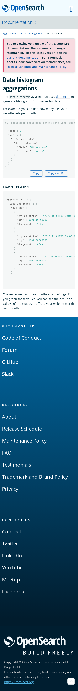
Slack (8, 374)
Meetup (11, 580)
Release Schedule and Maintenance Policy (36, 67)
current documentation (23, 57)
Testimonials (16, 465)
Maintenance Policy (24, 441)
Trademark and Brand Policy (35, 477)
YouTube (12, 568)
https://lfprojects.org (19, 682)
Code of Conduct (21, 338)
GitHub (10, 362)
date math (63, 97)
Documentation (20, 22)
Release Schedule (22, 429)
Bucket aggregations (31, 33)
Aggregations (10, 33)
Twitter (10, 544)
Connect (11, 531)
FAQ (7, 453)
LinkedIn (12, 556)
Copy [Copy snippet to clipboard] (36, 173)
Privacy (10, 489)
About (9, 417)
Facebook (13, 592)
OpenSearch (24, 8)
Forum (9, 350)
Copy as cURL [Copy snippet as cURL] (56, 173)
